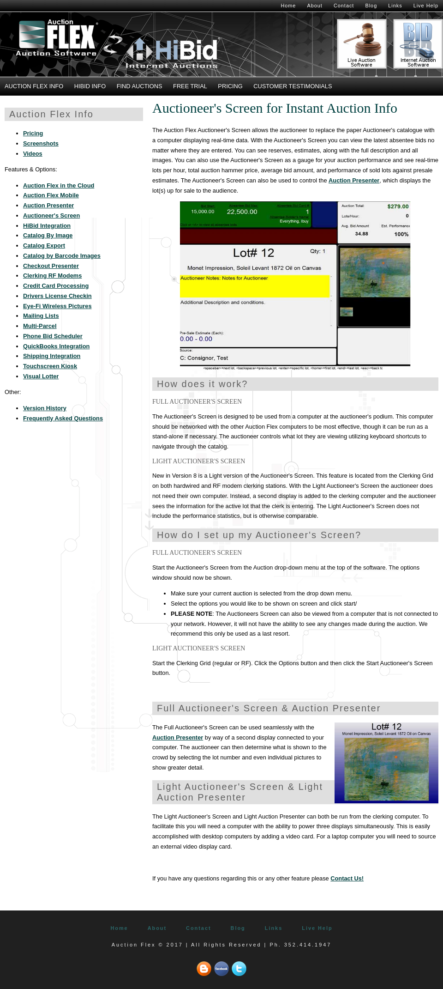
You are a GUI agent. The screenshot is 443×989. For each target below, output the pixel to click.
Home (288, 5)
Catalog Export (44, 245)
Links (395, 5)
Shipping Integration (51, 355)
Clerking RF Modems (52, 275)
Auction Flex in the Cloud (58, 185)
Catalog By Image (47, 235)
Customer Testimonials (292, 86)
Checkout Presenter (51, 265)
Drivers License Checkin (57, 295)
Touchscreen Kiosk (50, 366)
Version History (44, 408)
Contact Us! (347, 878)
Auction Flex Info (34, 86)
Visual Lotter (41, 376)
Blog (371, 5)
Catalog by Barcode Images (62, 255)
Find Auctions (139, 86)
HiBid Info (90, 86)
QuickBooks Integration (56, 346)
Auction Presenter (354, 180)
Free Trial (190, 86)
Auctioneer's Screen (51, 215)
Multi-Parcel (40, 325)
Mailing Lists (41, 315)
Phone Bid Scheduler (53, 336)
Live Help (425, 5)
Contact (344, 5)
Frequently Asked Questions (63, 418)
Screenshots (41, 143)
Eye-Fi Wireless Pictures (57, 306)
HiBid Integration (47, 225)
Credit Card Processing (56, 285)
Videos (32, 153)
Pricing (230, 86)
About (314, 5)
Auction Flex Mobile (51, 195)
